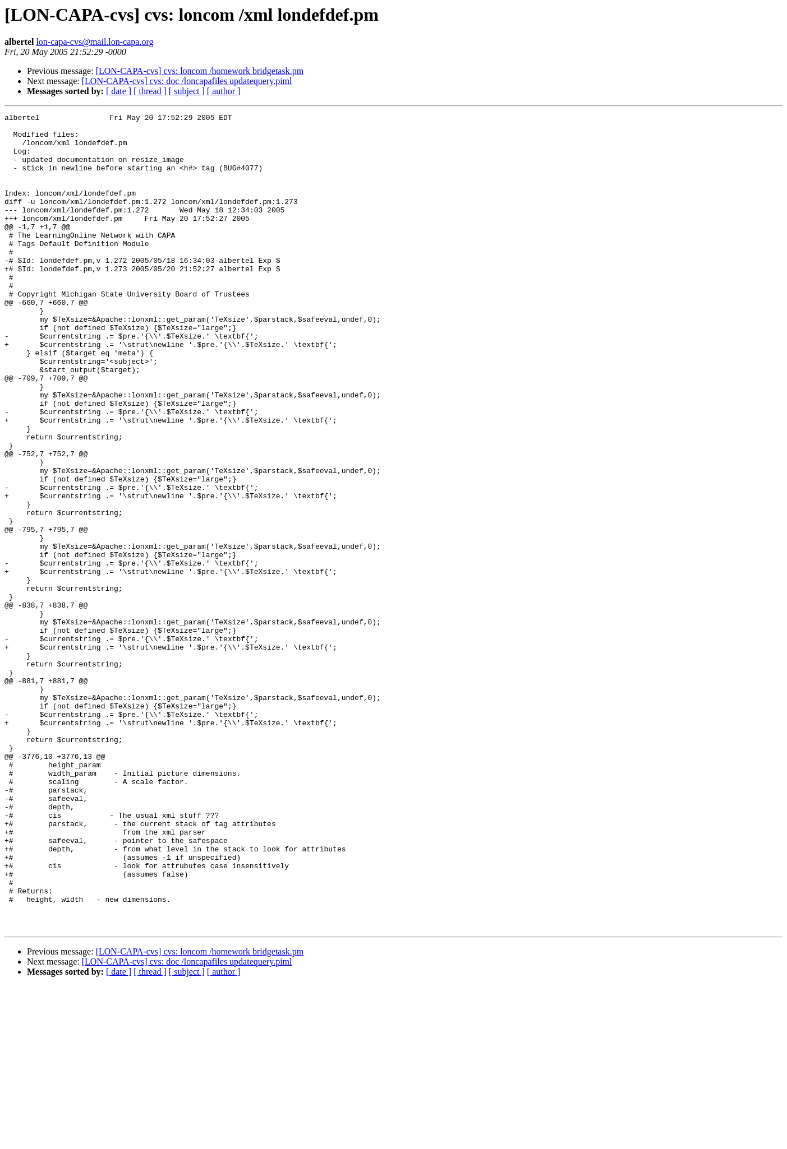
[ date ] (118, 91)
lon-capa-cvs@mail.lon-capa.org (94, 42)
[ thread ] (150, 91)
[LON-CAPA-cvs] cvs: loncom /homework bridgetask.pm (199, 71)
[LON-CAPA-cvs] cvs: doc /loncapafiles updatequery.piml (187, 81)
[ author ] (224, 91)
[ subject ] (187, 91)
